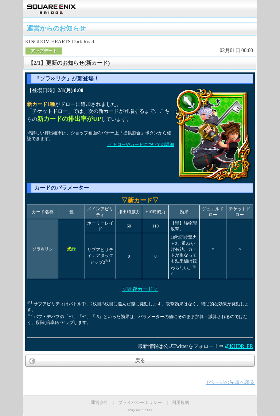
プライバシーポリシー (140, 402)
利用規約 (180, 402)
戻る (140, 360)
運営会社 (99, 402)
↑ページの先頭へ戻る (230, 382)
